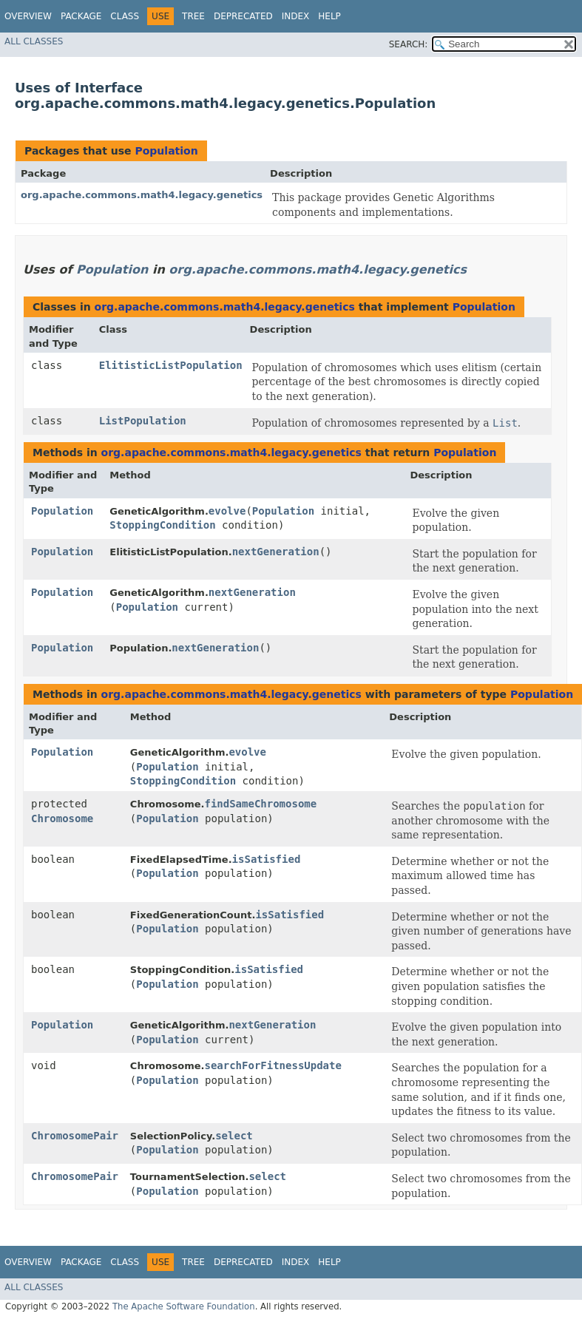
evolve (227, 511)
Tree (193, 16)
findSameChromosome (260, 804)
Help (329, 16)
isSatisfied (266, 859)
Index (296, 16)
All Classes (33, 41)
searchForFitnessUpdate (272, 1065)
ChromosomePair (74, 1136)
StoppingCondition (162, 525)
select (234, 1136)
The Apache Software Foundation (183, 1306)
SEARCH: (408, 44)
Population (166, 151)
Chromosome (62, 818)
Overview (28, 16)
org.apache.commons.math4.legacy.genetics (142, 194)
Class (124, 16)
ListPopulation (142, 421)
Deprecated (243, 16)
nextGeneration (275, 551)
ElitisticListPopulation (171, 365)
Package (81, 16)
